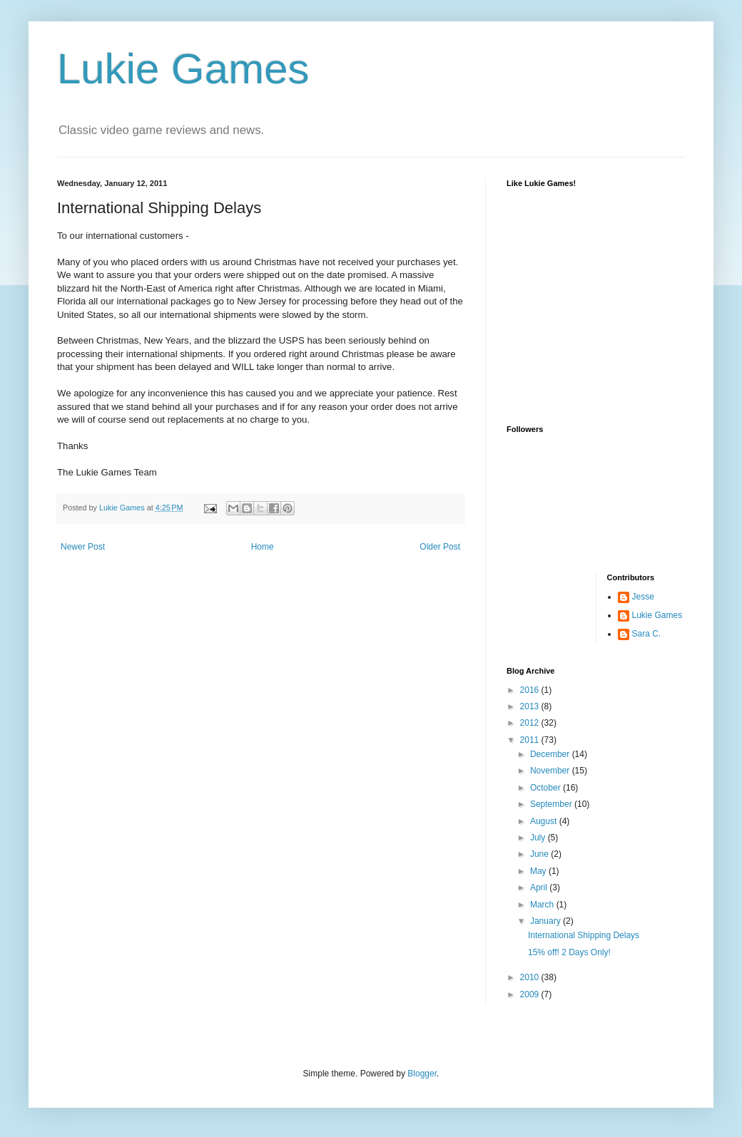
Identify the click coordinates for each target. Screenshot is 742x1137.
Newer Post (83, 547)
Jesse (643, 597)
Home (262, 547)
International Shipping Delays (583, 935)
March (543, 905)
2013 (531, 706)
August (544, 821)
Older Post (440, 547)
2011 (531, 740)
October (546, 788)
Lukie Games (183, 69)
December (551, 754)
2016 (531, 690)
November (551, 771)
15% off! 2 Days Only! (569, 952)
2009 (531, 994)
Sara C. (646, 634)
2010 (531, 977)
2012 (531, 723)
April (539, 887)
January (546, 921)
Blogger (422, 1074)
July (539, 838)
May (539, 871)
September (552, 804)
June (540, 854)
